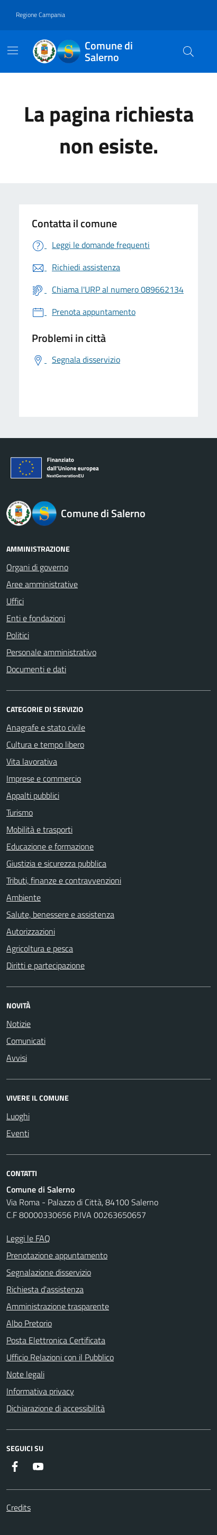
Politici (17, 635)
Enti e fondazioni (35, 618)
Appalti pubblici (32, 795)
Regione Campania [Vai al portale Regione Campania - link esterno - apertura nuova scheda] (40, 15)
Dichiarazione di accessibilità (55, 1408)
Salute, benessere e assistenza (60, 914)
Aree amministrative (42, 584)
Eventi (17, 1133)
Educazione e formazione (50, 846)
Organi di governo (37, 567)
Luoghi (18, 1116)
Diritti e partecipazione (45, 965)
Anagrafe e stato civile (45, 727)
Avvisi (16, 1057)
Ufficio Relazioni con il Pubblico (60, 1357)
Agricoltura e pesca (39, 948)
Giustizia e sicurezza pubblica (56, 863)
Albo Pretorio (29, 1323)
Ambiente (23, 897)
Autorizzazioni (30, 931)
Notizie (18, 1023)
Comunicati (26, 1040)
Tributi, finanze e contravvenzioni (63, 880)
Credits (18, 1507)
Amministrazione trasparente (57, 1306)
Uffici (15, 601)
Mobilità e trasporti (39, 829)
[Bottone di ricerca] (188, 51)
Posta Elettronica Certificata (55, 1340)
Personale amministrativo (51, 652)
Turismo (19, 812)
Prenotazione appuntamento (56, 1255)
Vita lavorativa (31, 761)
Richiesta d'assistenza (45, 1289)
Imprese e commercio (43, 778)
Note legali (25, 1374)
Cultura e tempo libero (45, 744)
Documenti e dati (36, 669)
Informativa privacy (40, 1391)
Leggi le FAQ (28, 1238)
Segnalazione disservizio (48, 1272)
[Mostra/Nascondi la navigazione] (12, 50)
